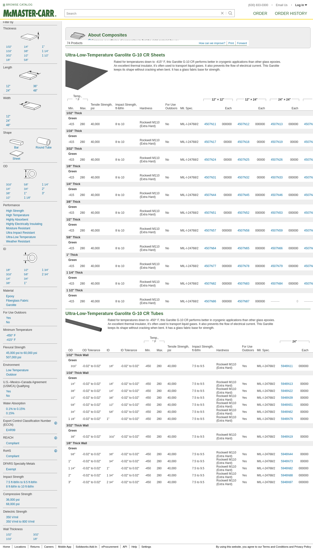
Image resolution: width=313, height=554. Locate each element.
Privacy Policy (303, 546)
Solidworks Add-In (86, 546)
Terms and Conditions (275, 546)
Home (6, 546)
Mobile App (64, 546)
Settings (146, 546)
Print (231, 43)
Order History (291, 13)
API (125, 546)
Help (134, 546)
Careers (49, 546)
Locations (20, 546)
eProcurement (110, 546)
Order (260, 13)
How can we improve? (212, 43)
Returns (35, 546)
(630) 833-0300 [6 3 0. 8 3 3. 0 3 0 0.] (258, 5)
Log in (301, 5)
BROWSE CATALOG (19, 4)
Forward (242, 43)
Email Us (281, 5)
